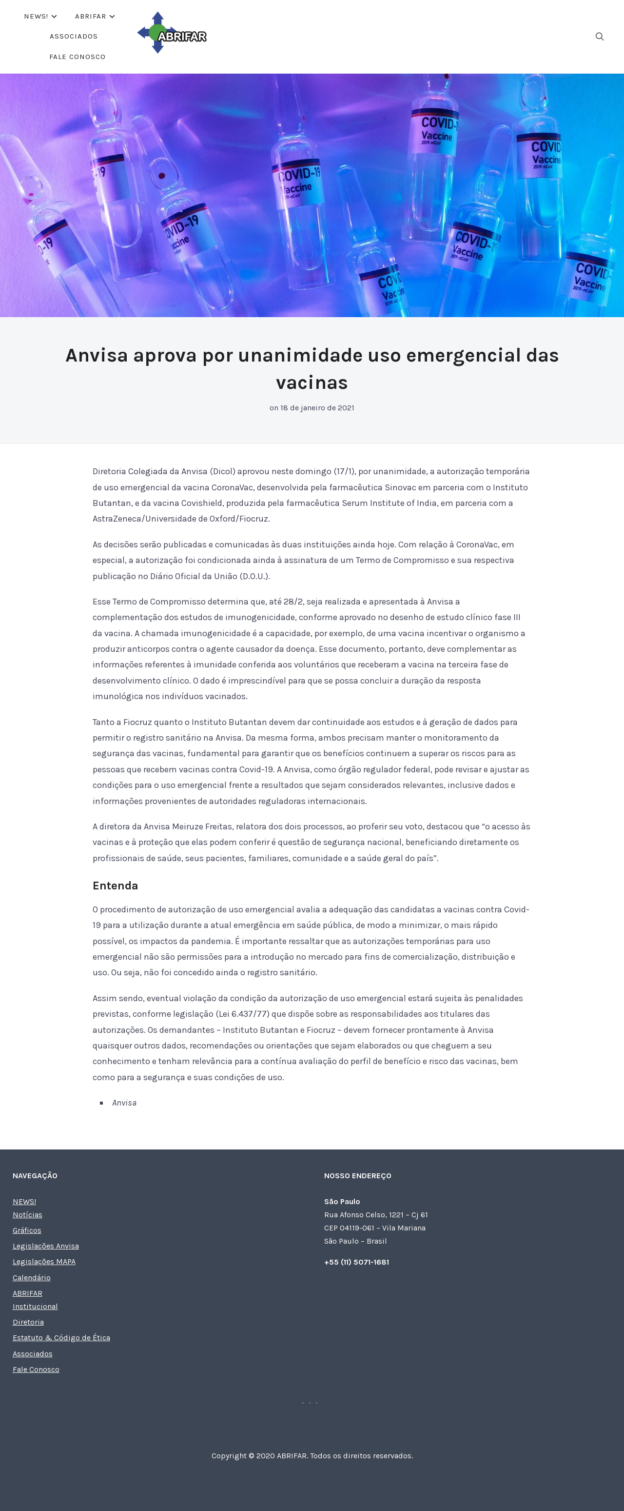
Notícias (27, 1214)
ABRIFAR (262, 36)
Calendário (32, 1277)
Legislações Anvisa (46, 1245)
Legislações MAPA (44, 1261)
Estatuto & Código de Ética (61, 1337)
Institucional (35, 1306)
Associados (329, 36)
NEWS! (207, 36)
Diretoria (28, 1322)
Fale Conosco (398, 36)
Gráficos (27, 1230)
